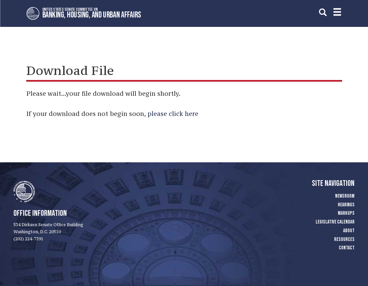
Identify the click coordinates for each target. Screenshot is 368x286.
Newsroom (345, 196)
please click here (173, 114)
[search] (323, 12)
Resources (344, 239)
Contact (347, 248)
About (349, 231)
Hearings (346, 205)
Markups (346, 213)
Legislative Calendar (335, 222)
